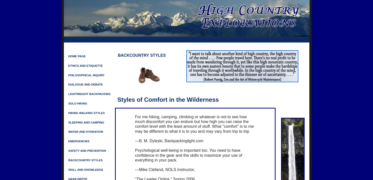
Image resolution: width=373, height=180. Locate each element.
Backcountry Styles (85, 160)
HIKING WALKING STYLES (86, 113)
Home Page (77, 56)
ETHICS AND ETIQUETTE (85, 65)
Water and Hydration (85, 131)
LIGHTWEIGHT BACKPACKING (89, 94)
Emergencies (79, 141)
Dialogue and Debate (85, 84)
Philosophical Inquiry (86, 75)
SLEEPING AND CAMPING (86, 122)
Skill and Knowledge (85, 169)
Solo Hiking (77, 103)
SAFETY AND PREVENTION (87, 150)
